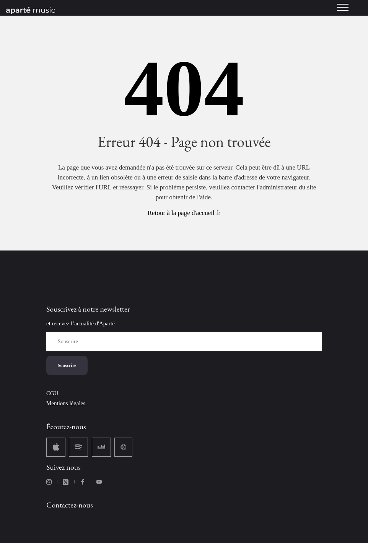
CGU (52, 393)
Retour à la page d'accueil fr (184, 213)
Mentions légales (65, 403)
